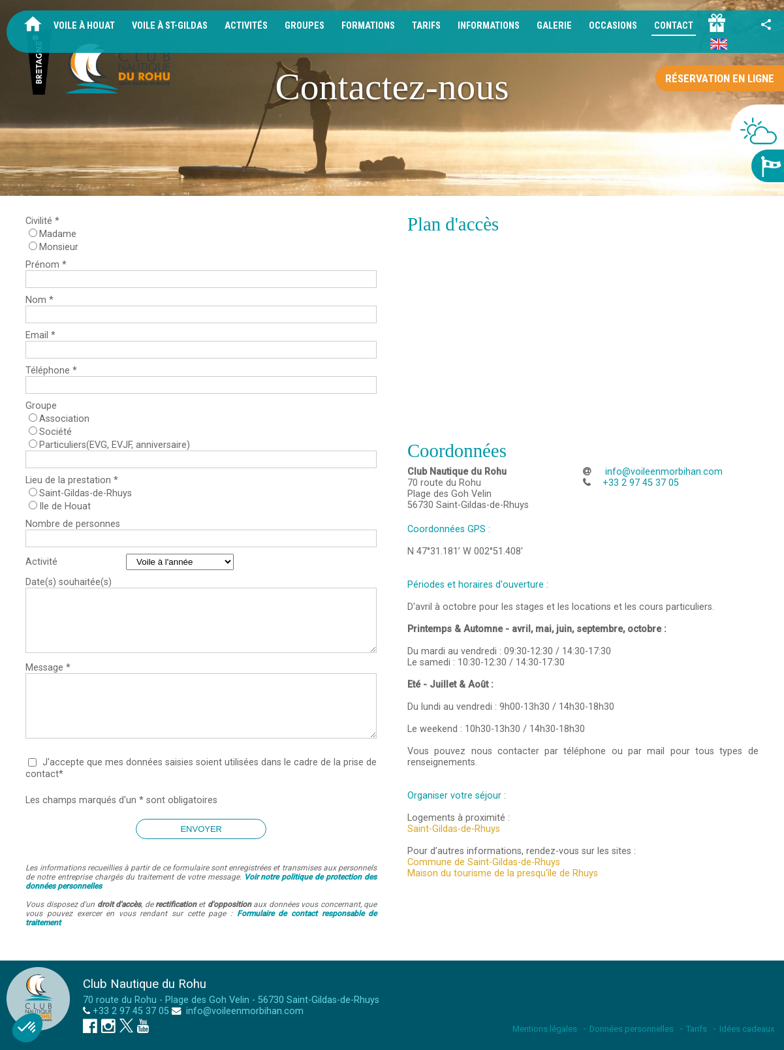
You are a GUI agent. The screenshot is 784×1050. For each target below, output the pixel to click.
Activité (41, 561)
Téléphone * (51, 370)
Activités (246, 25)
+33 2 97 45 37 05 (131, 1011)
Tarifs (426, 25)
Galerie (554, 25)
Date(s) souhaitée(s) (68, 582)
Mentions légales (544, 1029)
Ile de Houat (65, 506)
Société (55, 432)
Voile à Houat (84, 25)
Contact (673, 25)
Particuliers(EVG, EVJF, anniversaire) (114, 445)
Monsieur (58, 247)
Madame (57, 234)
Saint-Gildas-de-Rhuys (85, 493)
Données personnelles (631, 1029)
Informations (489, 25)
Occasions (613, 25)
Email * (40, 335)
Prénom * (46, 264)
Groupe (41, 405)
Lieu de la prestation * (71, 480)
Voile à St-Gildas (170, 25)
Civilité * (42, 221)
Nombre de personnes (72, 524)
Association (64, 418)
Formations (368, 25)
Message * (48, 667)
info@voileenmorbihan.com (663, 471)
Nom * (39, 300)
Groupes (304, 25)
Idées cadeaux (746, 1029)
